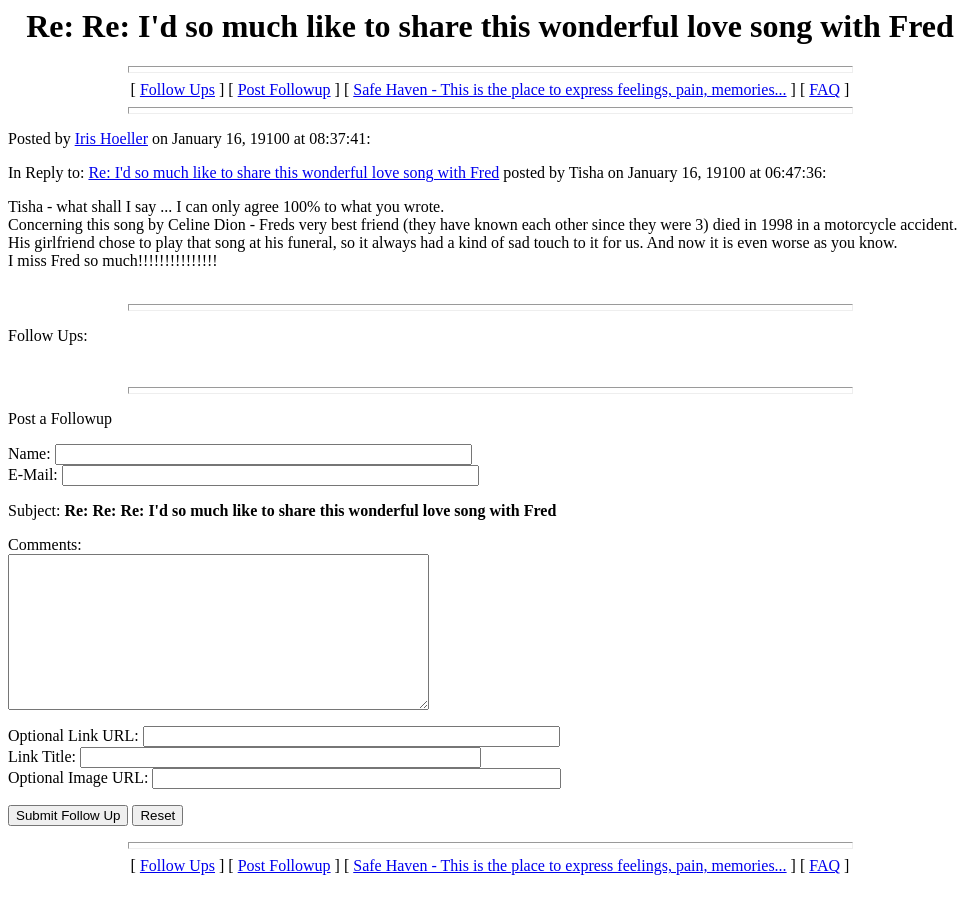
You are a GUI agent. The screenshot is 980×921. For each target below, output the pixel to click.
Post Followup (284, 89)
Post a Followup (60, 418)
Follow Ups (177, 89)
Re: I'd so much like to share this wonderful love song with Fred (293, 172)
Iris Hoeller (111, 138)
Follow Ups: (48, 335)
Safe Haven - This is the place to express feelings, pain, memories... (569, 89)
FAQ (824, 89)
